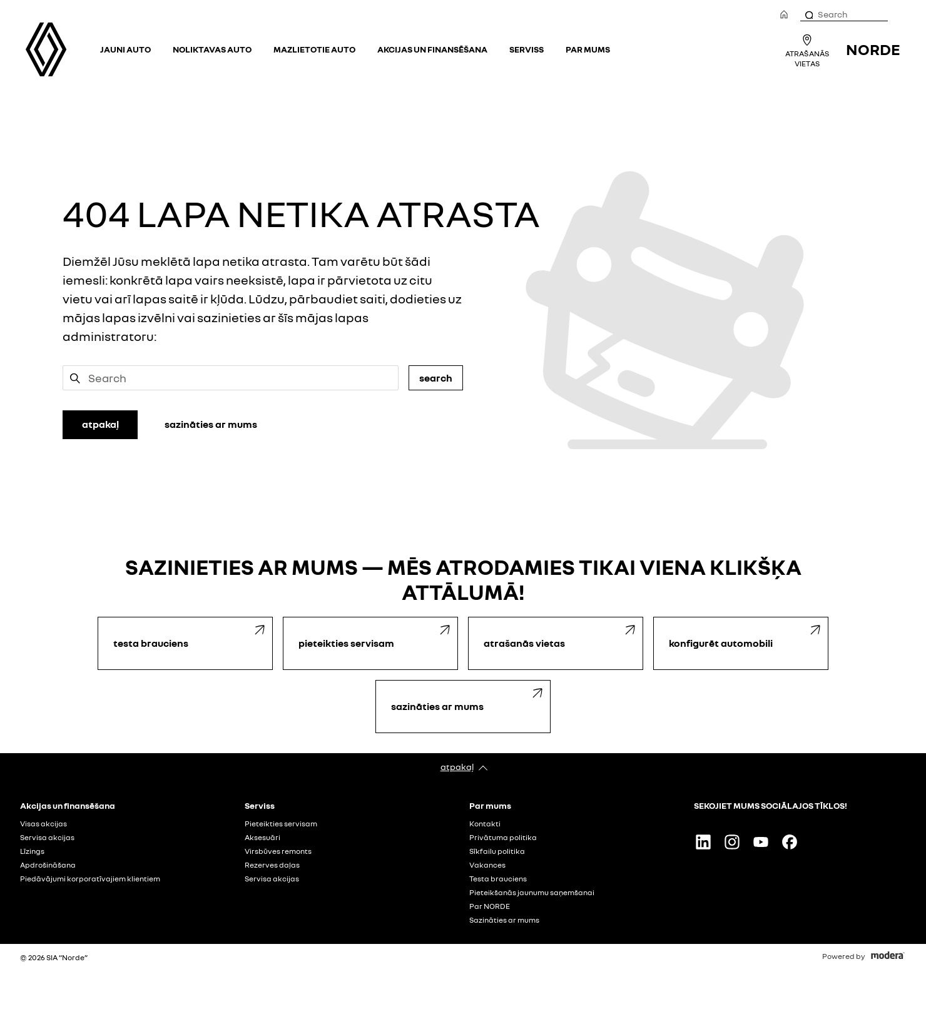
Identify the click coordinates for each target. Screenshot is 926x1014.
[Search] (808, 14)
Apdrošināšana (48, 865)
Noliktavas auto (212, 49)
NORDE (873, 49)
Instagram (732, 842)
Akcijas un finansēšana (432, 49)
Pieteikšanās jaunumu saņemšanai (531, 892)
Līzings (32, 851)
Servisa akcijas (47, 837)
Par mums (588, 49)
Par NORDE (489, 906)
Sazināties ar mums (504, 920)
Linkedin (703, 842)
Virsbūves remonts (278, 851)
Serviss (526, 49)
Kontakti (485, 824)
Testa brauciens (498, 879)
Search (435, 378)
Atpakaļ (457, 766)
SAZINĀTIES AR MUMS (211, 424)
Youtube (760, 842)
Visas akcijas (43, 824)
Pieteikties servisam (281, 824)
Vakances (487, 865)
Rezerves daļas (272, 865)
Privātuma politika (503, 837)
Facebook (789, 842)
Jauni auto (125, 49)
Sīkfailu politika (497, 851)
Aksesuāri (262, 837)
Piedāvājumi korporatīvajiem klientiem (90, 879)
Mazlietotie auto (314, 49)
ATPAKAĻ (100, 424)
